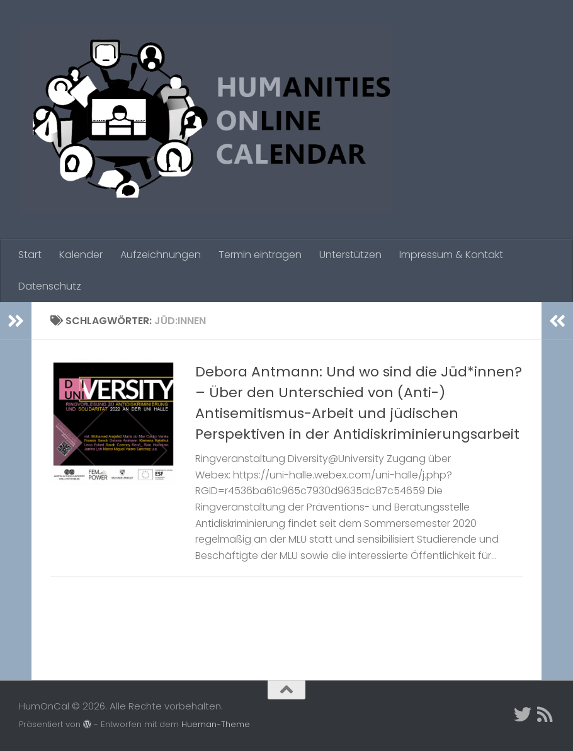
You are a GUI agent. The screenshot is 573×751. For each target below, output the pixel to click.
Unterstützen (350, 254)
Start (30, 254)
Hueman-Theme (215, 724)
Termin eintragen (260, 254)
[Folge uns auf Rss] (545, 714)
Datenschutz (49, 286)
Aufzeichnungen (160, 254)
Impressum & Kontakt (451, 254)
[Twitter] (522, 714)
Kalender (81, 254)
